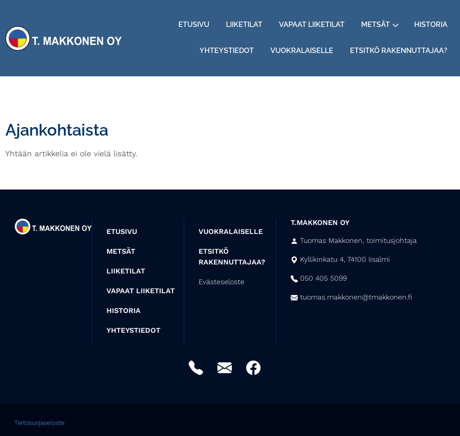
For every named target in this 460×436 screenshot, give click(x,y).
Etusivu (193, 24)
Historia (430, 24)
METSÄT (120, 251)
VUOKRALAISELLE (231, 231)
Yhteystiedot (226, 50)
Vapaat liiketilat (312, 24)
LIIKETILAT (125, 271)
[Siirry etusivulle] (63, 37)
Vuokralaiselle (301, 50)
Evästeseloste (221, 281)
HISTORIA (123, 310)
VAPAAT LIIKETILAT (140, 290)
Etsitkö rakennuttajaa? (398, 50)
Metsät (375, 24)
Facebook (253, 368)
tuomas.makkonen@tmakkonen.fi (356, 297)
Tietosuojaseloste (39, 422)
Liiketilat (244, 24)
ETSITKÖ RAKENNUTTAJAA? (232, 256)
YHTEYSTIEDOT (133, 330)
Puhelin (196, 368)
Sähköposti (224, 368)
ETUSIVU (121, 231)
